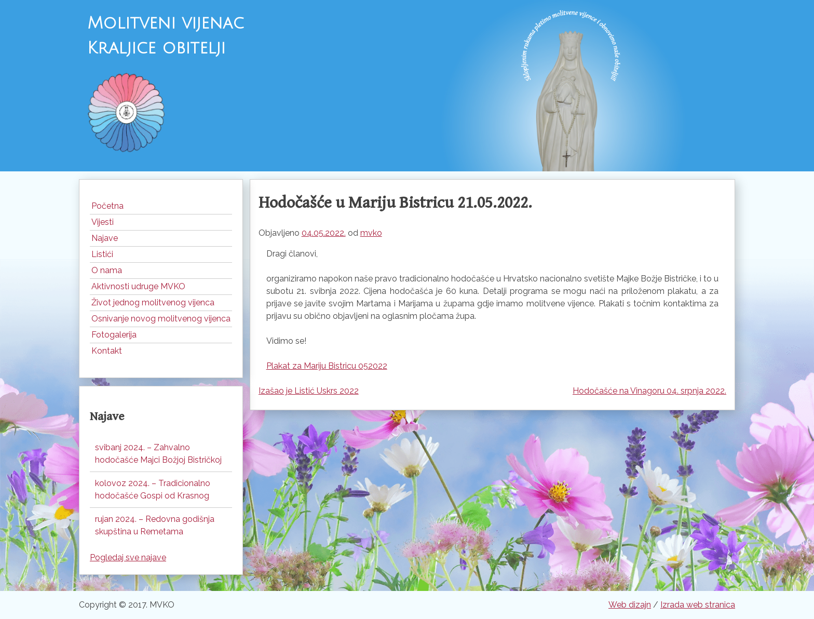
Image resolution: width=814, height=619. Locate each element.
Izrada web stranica (697, 605)
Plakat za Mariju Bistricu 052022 (326, 366)
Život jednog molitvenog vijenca (152, 302)
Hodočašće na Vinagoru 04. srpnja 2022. (649, 391)
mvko (371, 233)
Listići (102, 254)
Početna (107, 206)
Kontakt (106, 351)
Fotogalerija (114, 335)
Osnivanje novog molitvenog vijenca (160, 319)
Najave (104, 238)
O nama (106, 270)
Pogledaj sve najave (128, 557)
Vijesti (102, 222)
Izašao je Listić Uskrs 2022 (309, 391)
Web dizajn (629, 605)
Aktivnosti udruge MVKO (138, 286)
